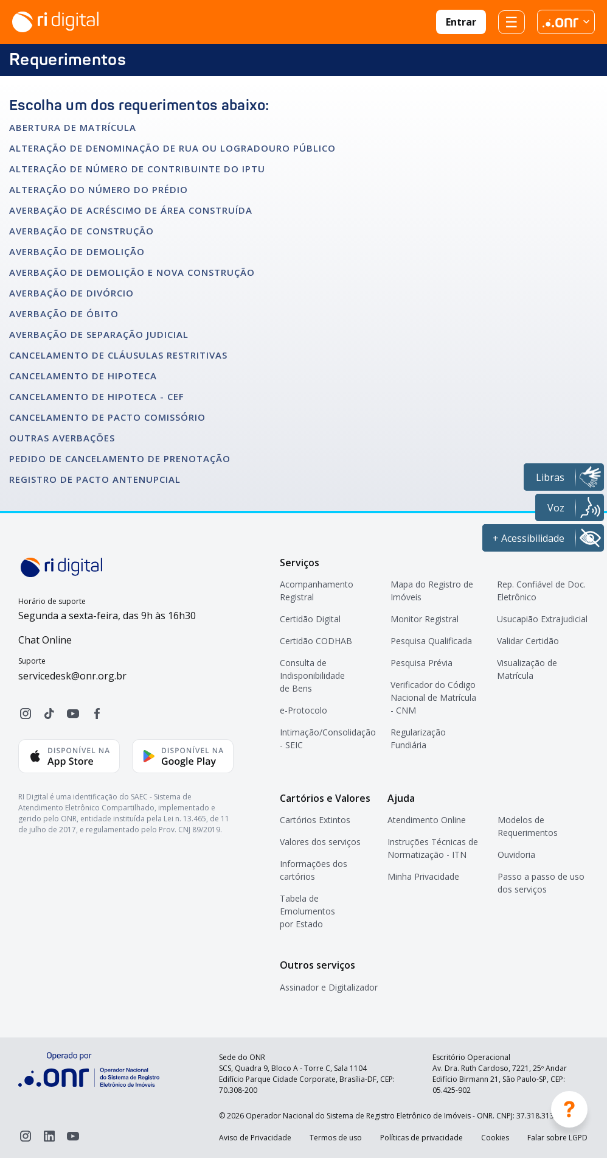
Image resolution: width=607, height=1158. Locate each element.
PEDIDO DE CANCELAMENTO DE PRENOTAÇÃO (120, 458)
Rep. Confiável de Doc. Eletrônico (541, 590)
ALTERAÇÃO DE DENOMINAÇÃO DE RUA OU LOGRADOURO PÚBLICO (172, 148)
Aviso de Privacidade (255, 1137)
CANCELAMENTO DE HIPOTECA (83, 376)
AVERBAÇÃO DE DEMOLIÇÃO (77, 251)
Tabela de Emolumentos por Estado (307, 911)
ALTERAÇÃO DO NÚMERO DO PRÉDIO (98, 189)
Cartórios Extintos (315, 820)
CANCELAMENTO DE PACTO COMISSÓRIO (107, 417)
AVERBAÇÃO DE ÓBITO (64, 313)
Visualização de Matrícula (527, 669)
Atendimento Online (426, 820)
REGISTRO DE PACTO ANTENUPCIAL (95, 479)
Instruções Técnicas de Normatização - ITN (432, 848)
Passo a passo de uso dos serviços (541, 883)
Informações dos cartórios (313, 870)
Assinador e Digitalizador (329, 987)
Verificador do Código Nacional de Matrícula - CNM (433, 697)
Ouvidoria (516, 854)
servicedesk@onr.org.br (72, 676)
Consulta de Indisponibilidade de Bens (312, 675)
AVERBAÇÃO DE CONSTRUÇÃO (81, 231)
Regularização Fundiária (418, 738)
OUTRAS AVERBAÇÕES (62, 438)
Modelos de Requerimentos (528, 826)
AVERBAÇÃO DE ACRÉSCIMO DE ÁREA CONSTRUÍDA (130, 210)
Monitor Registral (424, 619)
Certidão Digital (310, 619)
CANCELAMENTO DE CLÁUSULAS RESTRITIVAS (118, 355)
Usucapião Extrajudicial (542, 619)
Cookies (495, 1137)
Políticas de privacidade (421, 1137)
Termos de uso (336, 1137)
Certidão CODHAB (316, 641)
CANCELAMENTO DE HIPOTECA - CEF (96, 396)
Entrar (461, 22)
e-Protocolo (303, 710)
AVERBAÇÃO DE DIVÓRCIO (71, 293)
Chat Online (45, 640)
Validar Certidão (528, 641)
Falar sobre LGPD (557, 1137)
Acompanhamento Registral (316, 590)
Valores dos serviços (320, 841)
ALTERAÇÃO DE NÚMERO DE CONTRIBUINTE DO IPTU (137, 169)
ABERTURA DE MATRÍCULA (72, 127)
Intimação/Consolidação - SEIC (328, 738)
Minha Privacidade (423, 876)
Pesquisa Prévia (421, 662)
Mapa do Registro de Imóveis (431, 590)
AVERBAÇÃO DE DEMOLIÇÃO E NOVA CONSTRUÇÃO (132, 272)
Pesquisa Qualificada (431, 641)
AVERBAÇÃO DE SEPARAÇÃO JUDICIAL (99, 334)
